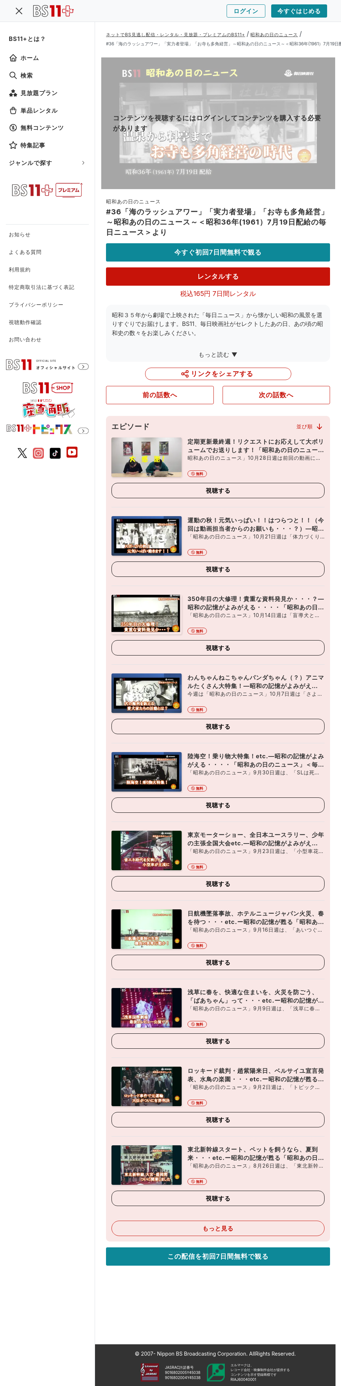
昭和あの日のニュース (274, 34)
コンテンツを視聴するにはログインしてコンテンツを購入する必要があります (217, 123)
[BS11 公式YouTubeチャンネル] (72, 453)
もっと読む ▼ (218, 354)
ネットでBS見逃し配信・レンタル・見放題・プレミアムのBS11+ (175, 34)
